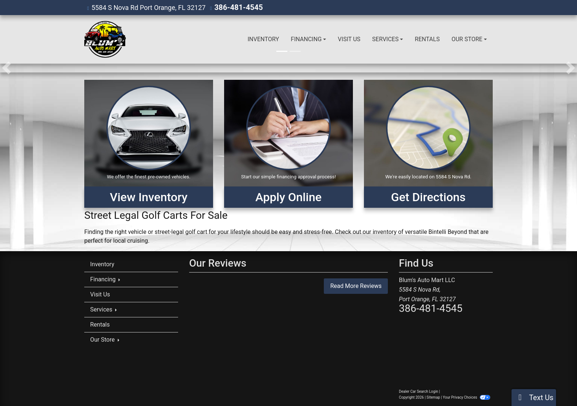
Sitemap (433, 397)
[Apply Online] (288, 143)
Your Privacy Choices (466, 397)
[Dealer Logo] (105, 39)
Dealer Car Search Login (418, 391)
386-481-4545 (236, 7)
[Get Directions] (428, 143)
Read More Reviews (356, 285)
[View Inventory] (149, 143)
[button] (6, 67)
